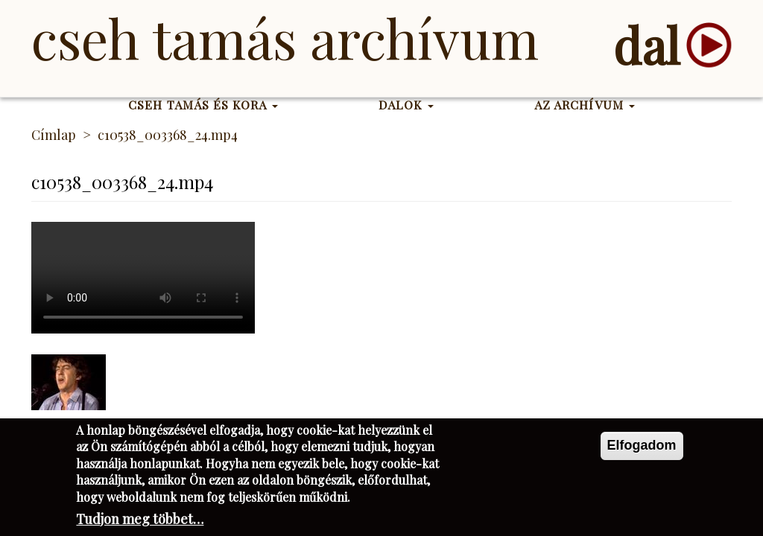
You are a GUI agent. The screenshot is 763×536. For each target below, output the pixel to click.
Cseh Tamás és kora (203, 104)
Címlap (53, 135)
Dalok (406, 104)
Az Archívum (584, 104)
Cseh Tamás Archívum (285, 37)
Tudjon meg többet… (139, 519)
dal (646, 45)
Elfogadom (642, 445)
